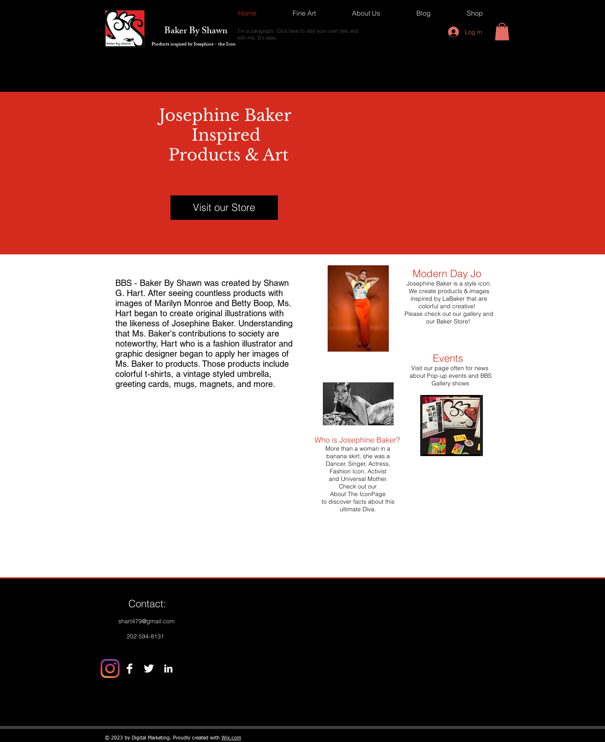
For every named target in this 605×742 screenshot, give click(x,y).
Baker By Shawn (189, 32)
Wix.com (231, 738)
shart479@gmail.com (146, 621)
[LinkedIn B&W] (168, 668)
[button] (502, 31)
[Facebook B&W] (129, 668)
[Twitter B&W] (148, 668)
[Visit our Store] (224, 207)
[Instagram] (110, 668)
